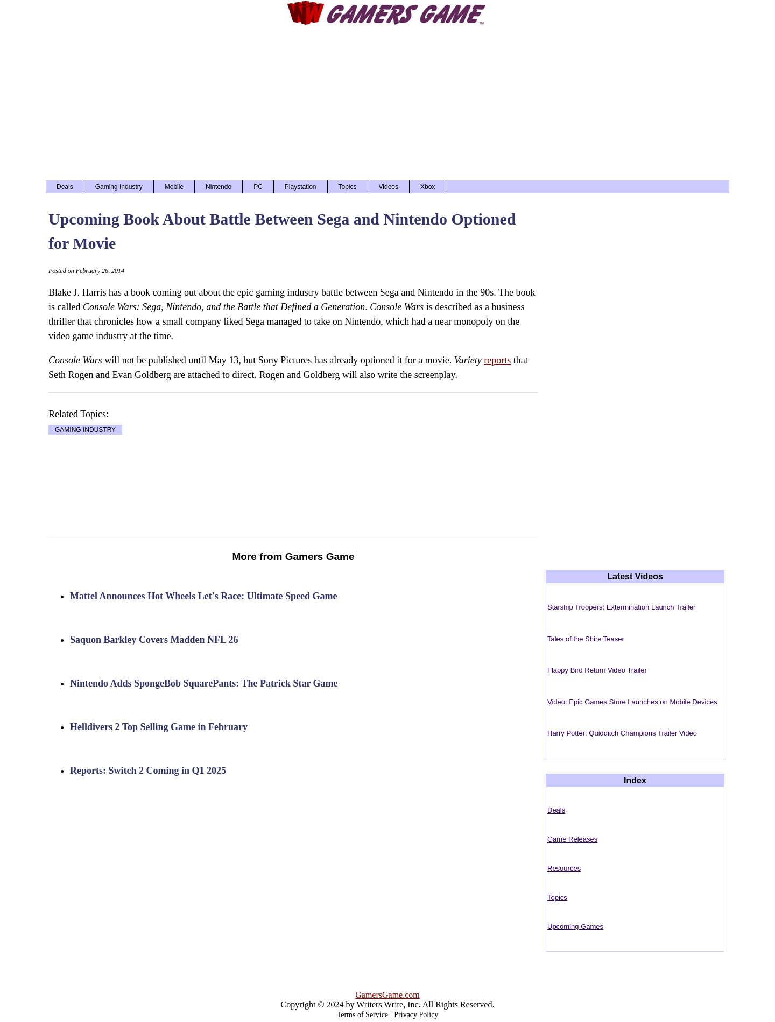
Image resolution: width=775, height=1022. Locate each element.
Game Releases (572, 839)
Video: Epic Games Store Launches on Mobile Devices (632, 702)
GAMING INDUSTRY (85, 429)
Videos (388, 187)
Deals (65, 187)
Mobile (174, 187)
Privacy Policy (416, 1015)
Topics (348, 187)
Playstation (300, 187)
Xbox (427, 187)
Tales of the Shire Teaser (585, 639)
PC (258, 187)
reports (497, 360)
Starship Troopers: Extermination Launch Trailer (621, 607)
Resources (564, 868)
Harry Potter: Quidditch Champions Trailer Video (622, 733)
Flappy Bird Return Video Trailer (597, 670)
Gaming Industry (119, 187)
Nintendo (218, 187)
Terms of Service (362, 1015)
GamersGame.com (387, 994)
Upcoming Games (575, 926)
